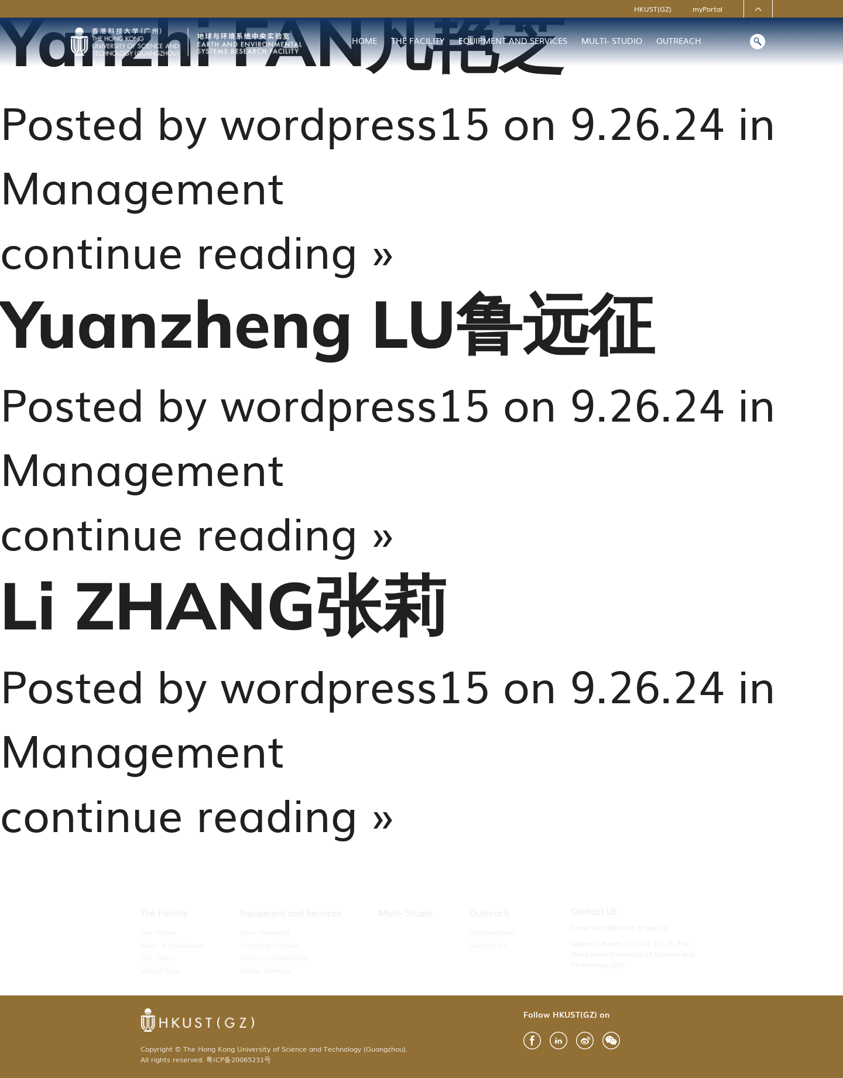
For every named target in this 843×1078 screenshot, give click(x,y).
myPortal (707, 9)
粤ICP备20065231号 (238, 1059)
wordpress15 (355, 120)
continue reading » (197, 249)
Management (142, 185)
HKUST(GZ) (652, 9)
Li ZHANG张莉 (224, 604)
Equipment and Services (512, 40)
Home (364, 40)
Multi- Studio (611, 40)
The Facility (417, 40)
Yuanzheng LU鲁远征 (327, 323)
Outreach (678, 40)
